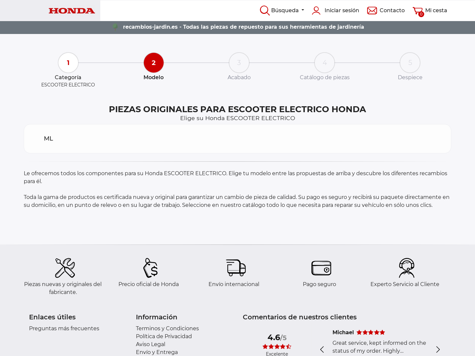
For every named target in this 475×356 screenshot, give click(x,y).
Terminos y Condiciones (167, 328)
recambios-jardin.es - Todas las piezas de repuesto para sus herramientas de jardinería (243, 27)
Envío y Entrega (157, 352)
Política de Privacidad (164, 336)
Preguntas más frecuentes (64, 328)
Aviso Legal (150, 344)
